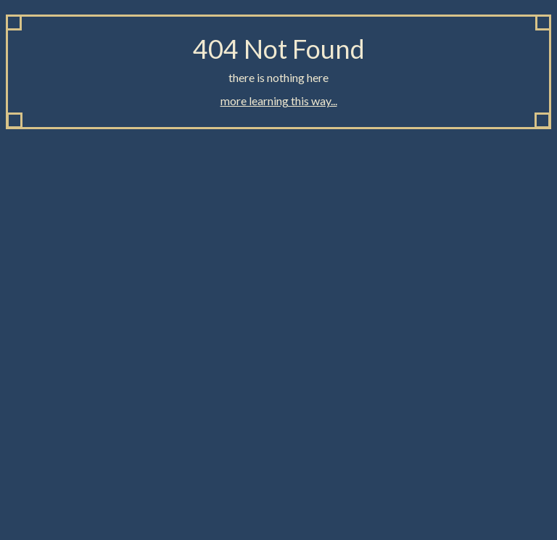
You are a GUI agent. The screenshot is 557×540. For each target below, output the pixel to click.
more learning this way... (278, 100)
